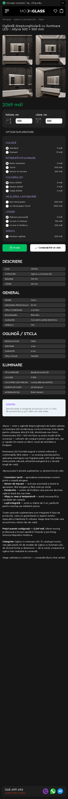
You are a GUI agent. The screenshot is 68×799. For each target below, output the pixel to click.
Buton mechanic (17, 163)
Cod (7, 269)
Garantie (10, 320)
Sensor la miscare (18, 171)
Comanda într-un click (48, 248)
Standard (14, 148)
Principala (6, 19)
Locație (9, 377)
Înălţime (9, 279)
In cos (17, 248)
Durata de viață (13, 387)
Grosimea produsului (17, 305)
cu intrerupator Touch (20, 206)
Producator (12, 341)
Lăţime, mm (41, 115)
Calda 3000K (16, 191)
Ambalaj (9, 325)
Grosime (9, 346)
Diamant (13, 152)
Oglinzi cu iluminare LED (25, 19)
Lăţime (8, 284)
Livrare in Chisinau (18, 221)
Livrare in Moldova (19, 225)
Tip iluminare (12, 372)
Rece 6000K (16, 183)
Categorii (10, 274)
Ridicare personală (19, 217)
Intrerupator (12, 392)
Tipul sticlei (11, 356)
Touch (12, 167)
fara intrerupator (18, 202)
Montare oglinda (17, 236)
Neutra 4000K (16, 187)
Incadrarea (11, 315)
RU (63, 3)
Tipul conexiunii (13, 310)
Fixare (8, 300)
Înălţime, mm (12, 115)
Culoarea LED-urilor (16, 382)
